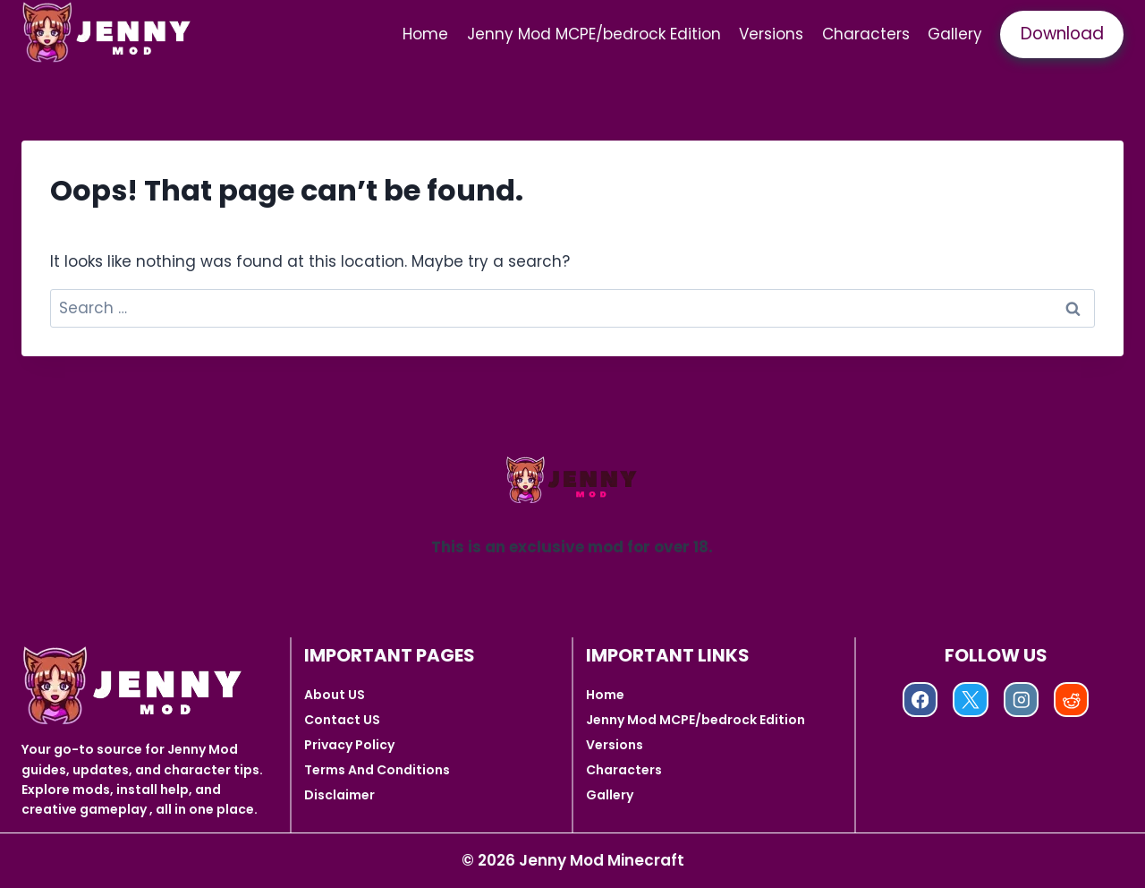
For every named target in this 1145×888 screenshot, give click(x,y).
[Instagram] (1021, 699)
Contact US (342, 720)
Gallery (955, 34)
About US (334, 695)
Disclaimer (339, 795)
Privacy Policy (349, 745)
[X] (970, 699)
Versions (771, 34)
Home (425, 34)
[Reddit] (1071, 699)
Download (1062, 33)
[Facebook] (920, 699)
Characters (866, 34)
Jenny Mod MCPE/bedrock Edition (594, 34)
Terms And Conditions (377, 770)
